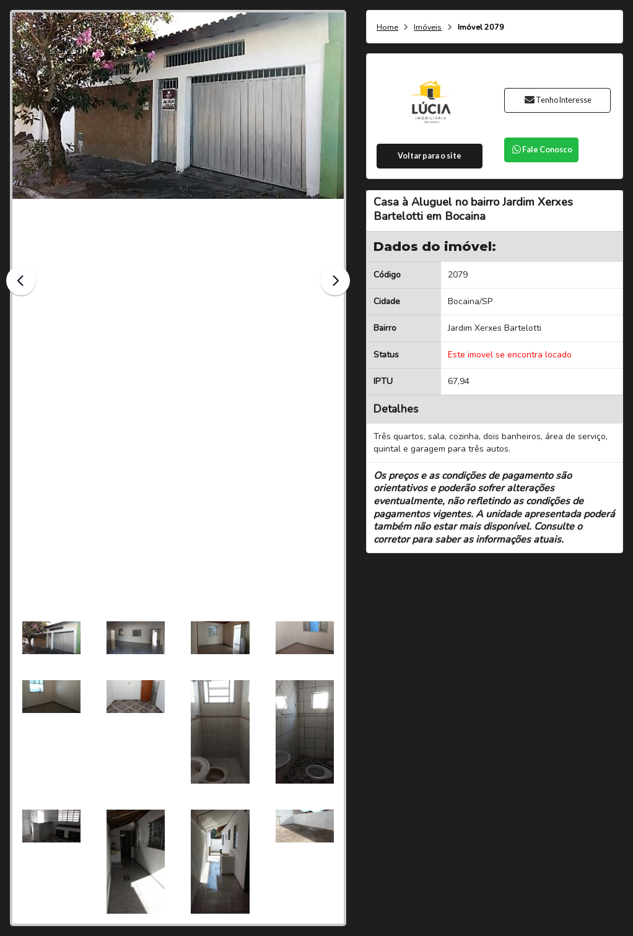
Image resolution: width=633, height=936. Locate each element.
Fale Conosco (541, 149)
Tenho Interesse (558, 100)
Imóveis (428, 28)
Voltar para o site (429, 155)
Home (387, 28)
